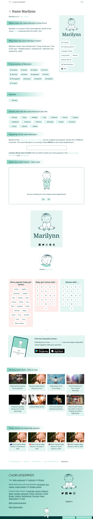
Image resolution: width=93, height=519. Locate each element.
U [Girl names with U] (37, 352)
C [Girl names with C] (45, 334)
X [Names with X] (75, 352)
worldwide (24, 203)
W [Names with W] (71, 352)
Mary (16, 31)
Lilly (44, 117)
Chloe (13, 362)
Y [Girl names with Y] (54, 352)
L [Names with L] (67, 343)
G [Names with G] (67, 339)
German (13, 74)
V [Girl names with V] (41, 352)
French (44, 70)
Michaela (50, 122)
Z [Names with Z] (71, 356)
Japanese (35, 74)
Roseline (54, 117)
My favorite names (83, 517)
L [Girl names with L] (41, 343)
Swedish (49, 79)
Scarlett (26, 362)
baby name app (56, 390)
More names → (20, 371)
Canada (75, 200)
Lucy (23, 367)
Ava (27, 350)
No (49, 247)
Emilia (16, 337)
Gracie (14, 126)
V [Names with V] (67, 352)
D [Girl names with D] (50, 334)
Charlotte (16, 341)
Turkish (13, 83)
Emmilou (72, 122)
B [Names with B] (67, 334)
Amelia (20, 345)
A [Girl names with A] (37, 334)
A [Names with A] (63, 334)
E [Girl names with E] (54, 334)
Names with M (66, 60)
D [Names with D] (75, 334)
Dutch (24, 70)
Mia (13, 345)
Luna (17, 367)
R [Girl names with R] (45, 347)
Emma (65, 117)
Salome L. (50, 317)
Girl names (65, 42)
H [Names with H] (71, 339)
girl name (24, 16)
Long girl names (66, 51)
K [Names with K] (63, 343)
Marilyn (14, 100)
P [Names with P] (63, 347)
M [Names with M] (71, 343)
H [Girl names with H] (45, 339)
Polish (46, 74)
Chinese (13, 70)
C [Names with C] (71, 334)
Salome (24, 126)
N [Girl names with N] (50, 343)
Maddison (15, 122)
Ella (27, 345)
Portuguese (15, 79)
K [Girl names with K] (37, 343)
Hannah (17, 358)
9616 (64, 69)
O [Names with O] (80, 343)
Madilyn (34, 117)
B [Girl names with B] (41, 334)
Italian (24, 74)
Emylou (75, 117)
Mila (12, 354)
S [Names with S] (75, 347)
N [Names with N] (75, 343)
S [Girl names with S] (50, 347)
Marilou (38, 122)
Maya (24, 358)
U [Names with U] (63, 352)
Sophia (24, 337)
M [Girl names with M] (46, 343)
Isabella (20, 354)
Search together (68, 517)
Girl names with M (67, 47)
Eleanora (27, 122)
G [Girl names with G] (41, 339)
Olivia (21, 350)
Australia (12, 203)
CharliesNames (15, 509)
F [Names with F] (63, 339)
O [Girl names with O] (54, 343)
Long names (65, 55)
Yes (43, 247)
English (34, 70)
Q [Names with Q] (67, 347)
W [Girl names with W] (46, 352)
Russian (27, 79)
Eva (20, 362)
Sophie (35, 126)
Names (75, 55)
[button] (33, 274)
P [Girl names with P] (37, 347)
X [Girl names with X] (50, 352)
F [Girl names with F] (37, 339)
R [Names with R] (71, 347)
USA (69, 200)
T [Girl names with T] (54, 347)
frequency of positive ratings (31, 140)
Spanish (37, 79)
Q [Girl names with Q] (41, 347)
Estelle (61, 122)
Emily (27, 354)
